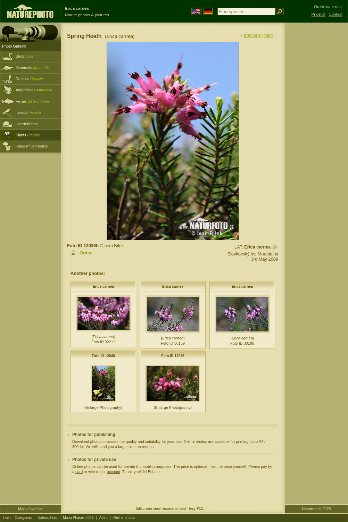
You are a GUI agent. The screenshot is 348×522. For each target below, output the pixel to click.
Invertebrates (27, 124)
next (268, 35)
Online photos (124, 518)
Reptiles (29, 79)
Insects (28, 112)
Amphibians (34, 90)
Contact (335, 14)
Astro (103, 518)
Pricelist (318, 14)
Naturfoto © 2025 (316, 509)
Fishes (33, 101)
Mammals (33, 68)
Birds (25, 56)
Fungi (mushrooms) (32, 146)
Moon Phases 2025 (78, 518)
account (113, 472)
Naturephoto (47, 518)
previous (252, 35)
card (79, 472)
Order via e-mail (328, 7)
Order (86, 252)
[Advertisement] (316, 134)
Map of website (30, 509)
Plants (28, 135)
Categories (23, 518)
